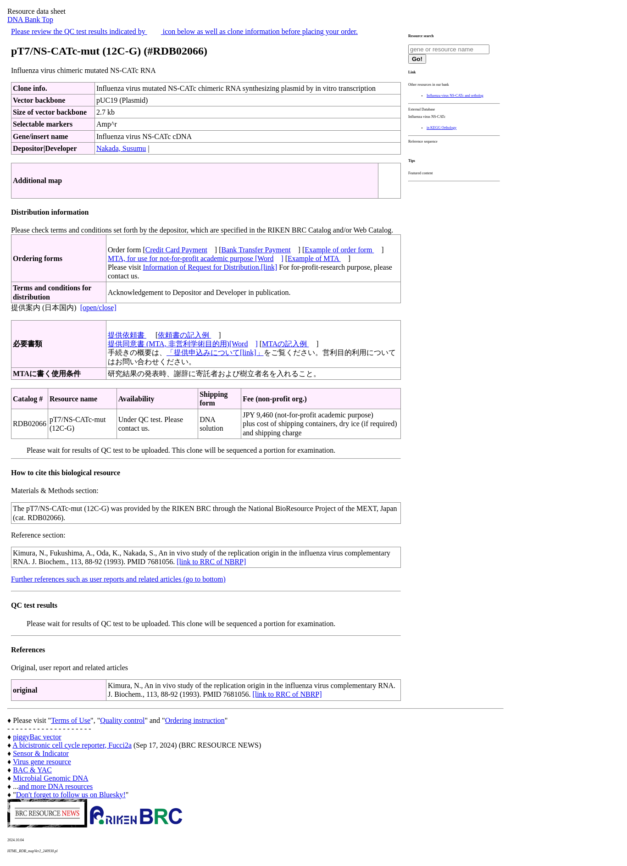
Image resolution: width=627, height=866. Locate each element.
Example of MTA (314, 258)
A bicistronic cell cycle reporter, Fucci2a (72, 745)
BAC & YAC (32, 770)
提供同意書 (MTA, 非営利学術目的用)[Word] (183, 344)
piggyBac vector (37, 737)
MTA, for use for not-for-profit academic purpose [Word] (195, 258)
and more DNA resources (55, 786)
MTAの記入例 (285, 344)
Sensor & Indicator (41, 753)
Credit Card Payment (176, 250)
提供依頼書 (127, 335)
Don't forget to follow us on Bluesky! (71, 795)
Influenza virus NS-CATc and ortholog (455, 96)
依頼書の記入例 (184, 335)
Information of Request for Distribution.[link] (210, 267)
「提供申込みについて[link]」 (215, 352)
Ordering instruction (195, 720)
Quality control (122, 720)
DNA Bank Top (30, 19)
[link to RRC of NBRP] (211, 562)
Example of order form (339, 250)
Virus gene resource (42, 762)
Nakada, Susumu (121, 148)
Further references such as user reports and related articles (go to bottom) (118, 579)
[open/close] (98, 307)
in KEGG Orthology (441, 128)
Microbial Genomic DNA (50, 778)
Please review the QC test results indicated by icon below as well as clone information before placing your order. (184, 31)
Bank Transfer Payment (256, 250)
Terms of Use (70, 720)
